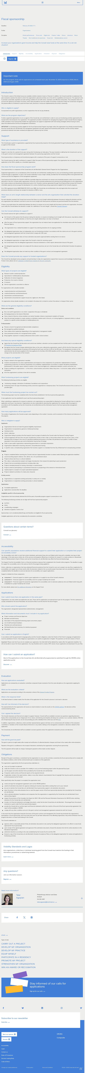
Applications (38, 53)
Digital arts (47, 35)
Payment (54, 53)
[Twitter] (24, 917)
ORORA (59, 1034)
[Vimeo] (81, 1008)
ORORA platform (59, 707)
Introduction (6, 53)
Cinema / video (56, 35)
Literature (70, 35)
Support (14, 53)
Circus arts (39, 35)
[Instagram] (62, 1008)
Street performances (28, 35)
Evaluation (47, 53)
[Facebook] (17, 917)
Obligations (62, 53)
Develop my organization (16, 947)
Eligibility (21, 53)
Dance (63, 35)
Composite (61, 1038)
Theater (25, 38)
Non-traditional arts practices (37, 38)
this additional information (24, 587)
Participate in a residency (16, 957)
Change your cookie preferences (9, 1067)
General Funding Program (47, 692)
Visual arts (50, 38)
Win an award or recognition (18, 967)
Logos (3, 1048)
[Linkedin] (31, 917)
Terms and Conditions (47, 1067)
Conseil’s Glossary (62, 206)
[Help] (81, 1069)
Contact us (4, 1052)
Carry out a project (13, 943)
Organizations (26, 30)
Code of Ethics (5, 1061)
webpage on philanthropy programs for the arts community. (34, 260)
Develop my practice (13, 950)
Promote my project (13, 960)
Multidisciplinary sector (61, 38)
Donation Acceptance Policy (14, 345)
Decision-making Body (7, 1058)
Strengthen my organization (18, 964)
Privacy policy (29, 1067)
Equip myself (8, 953)
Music (76, 35)
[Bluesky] (23, 1008)
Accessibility (29, 53)
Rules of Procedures (7, 1055)
